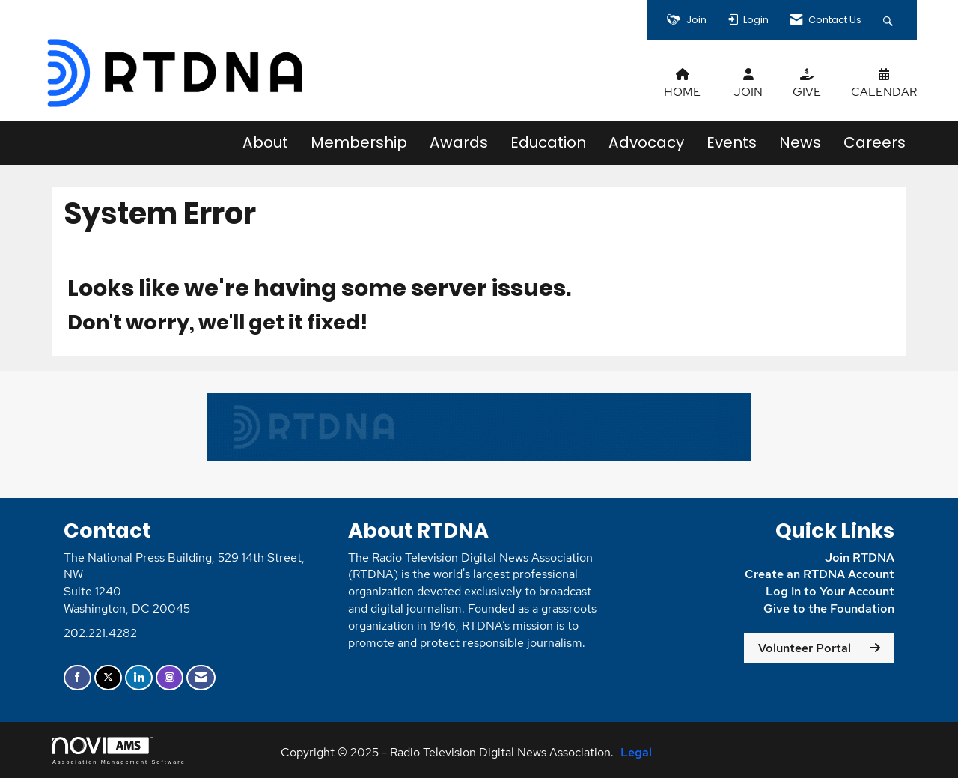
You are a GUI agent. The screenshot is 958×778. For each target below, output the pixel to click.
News (800, 142)
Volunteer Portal (804, 648)
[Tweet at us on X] (108, 678)
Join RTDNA (859, 557)
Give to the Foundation (827, 608)
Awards (459, 142)
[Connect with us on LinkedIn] (139, 678)
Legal (636, 752)
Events (732, 142)
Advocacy (646, 142)
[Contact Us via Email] (201, 678)
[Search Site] (890, 20)
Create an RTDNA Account (819, 574)
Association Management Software (119, 751)
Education (548, 142)
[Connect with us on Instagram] (169, 678)
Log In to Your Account (830, 591)
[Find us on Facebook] (77, 678)
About (265, 142)
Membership (359, 142)
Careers (874, 142)
